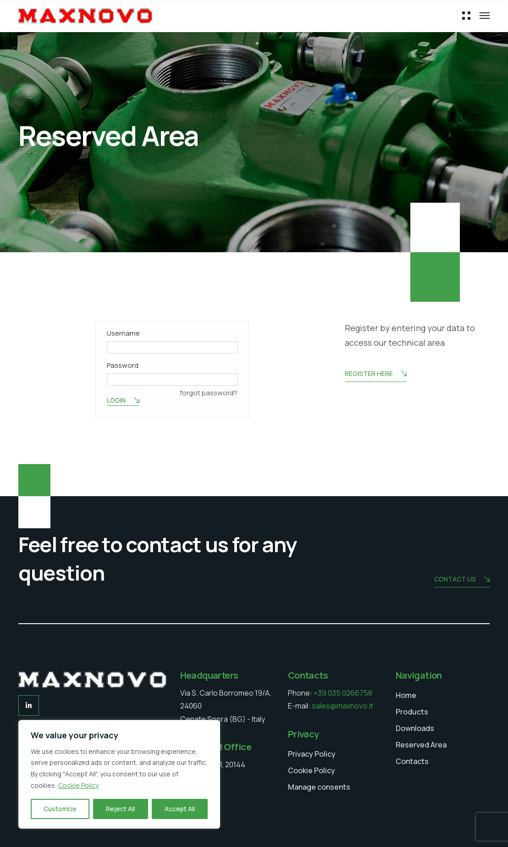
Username (123, 333)
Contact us (462, 579)
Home (406, 695)
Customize (60, 808)
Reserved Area (421, 745)
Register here (376, 374)
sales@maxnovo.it (342, 706)
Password (122, 365)
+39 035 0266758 (343, 693)
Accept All (180, 808)
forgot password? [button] (208, 393)
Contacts (412, 761)
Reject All (120, 808)
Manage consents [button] (319, 787)
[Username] (172, 347)
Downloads (415, 728)
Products (412, 712)
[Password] (172, 379)
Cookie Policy (78, 785)
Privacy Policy (312, 753)
